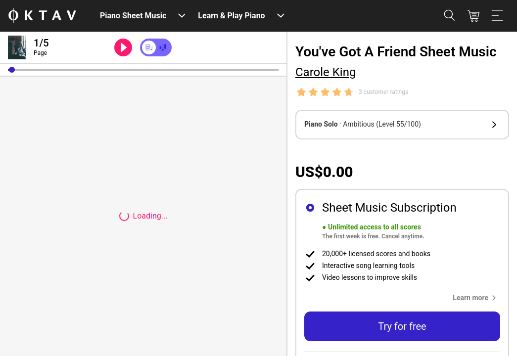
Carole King (325, 72)
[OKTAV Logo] (42, 16)
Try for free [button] (402, 326)
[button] (12, 70)
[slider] (143, 70)
